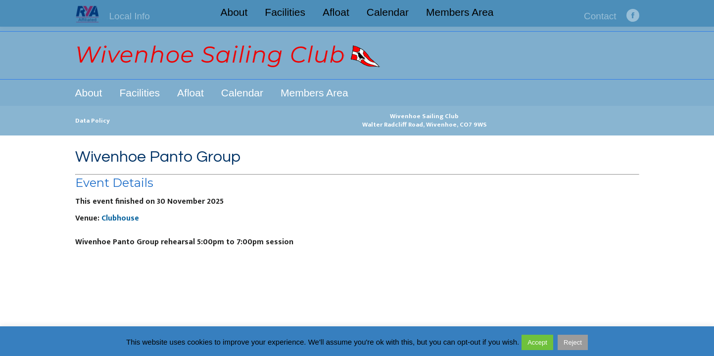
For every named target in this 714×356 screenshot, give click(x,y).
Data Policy (92, 120)
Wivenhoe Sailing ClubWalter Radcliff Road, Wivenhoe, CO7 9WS (424, 120)
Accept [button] (537, 342)
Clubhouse (120, 218)
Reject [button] (573, 342)
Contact (600, 16)
